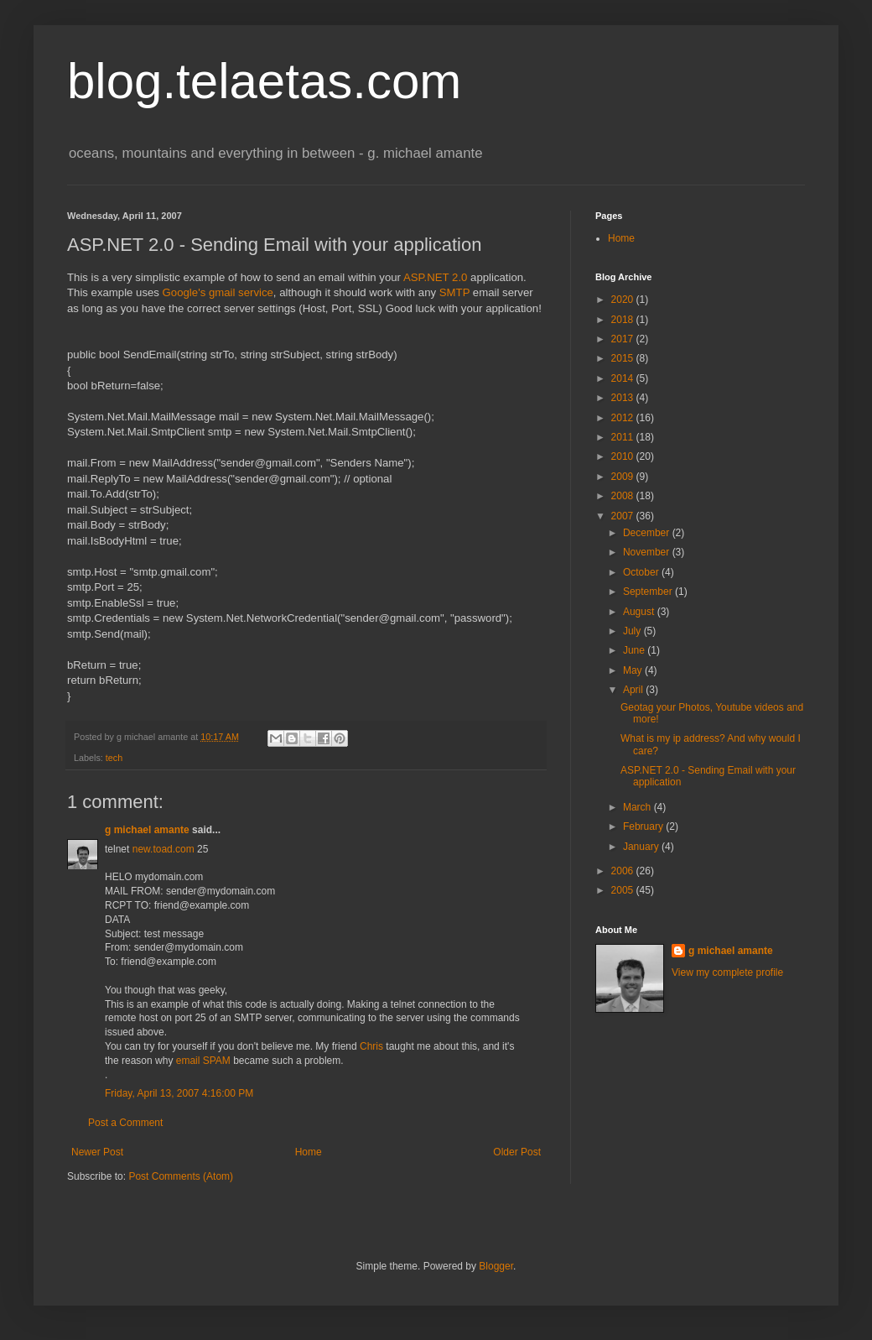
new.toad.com (163, 849)
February (644, 826)
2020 (623, 299)
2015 (623, 358)
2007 (623, 516)
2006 (623, 871)
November (647, 552)
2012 (623, 418)
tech (114, 758)
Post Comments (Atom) (180, 1176)
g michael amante (147, 830)
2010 (623, 456)
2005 (623, 890)
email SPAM (203, 1060)
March (638, 807)
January (642, 846)
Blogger (496, 1266)
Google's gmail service (218, 292)
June (635, 650)
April (634, 690)
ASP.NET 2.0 (435, 277)
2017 (623, 339)
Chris (371, 1046)
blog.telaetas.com (264, 81)
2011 (623, 437)
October (642, 572)
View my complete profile (727, 972)
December (647, 533)
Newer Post (97, 1152)
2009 (623, 476)
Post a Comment (125, 1123)
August (640, 612)
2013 (623, 398)
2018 (623, 320)
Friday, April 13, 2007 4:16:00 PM (179, 1093)
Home (308, 1152)
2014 (623, 378)
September (649, 591)
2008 (623, 496)
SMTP (454, 292)
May (634, 670)
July (633, 631)
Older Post (517, 1152)
